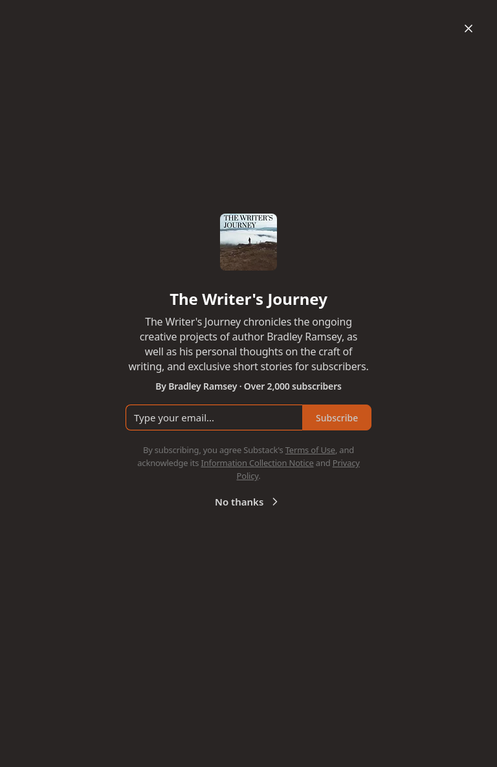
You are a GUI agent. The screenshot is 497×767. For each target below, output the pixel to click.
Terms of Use (310, 450)
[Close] (468, 28)
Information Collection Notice (257, 463)
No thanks (248, 501)
